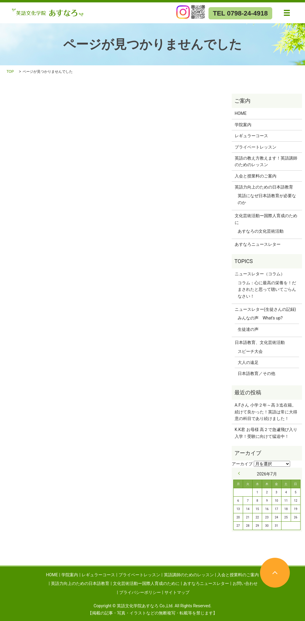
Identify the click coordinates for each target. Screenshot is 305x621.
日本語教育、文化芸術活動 (260, 342)
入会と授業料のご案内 (255, 176)
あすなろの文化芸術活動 (261, 231)
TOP (10, 71)
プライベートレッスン (255, 147)
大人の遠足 (248, 362)
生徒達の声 (248, 329)
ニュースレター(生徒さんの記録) (265, 309)
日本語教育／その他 (256, 373)
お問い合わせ (245, 583)
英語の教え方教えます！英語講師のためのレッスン (266, 161)
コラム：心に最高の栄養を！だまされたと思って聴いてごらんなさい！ (267, 289)
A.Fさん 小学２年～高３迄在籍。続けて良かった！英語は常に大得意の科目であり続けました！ (266, 412)
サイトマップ (176, 592)
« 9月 (240, 473)
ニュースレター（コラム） (260, 273)
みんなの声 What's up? (260, 318)
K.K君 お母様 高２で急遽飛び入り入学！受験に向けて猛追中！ (266, 432)
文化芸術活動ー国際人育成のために (266, 219)
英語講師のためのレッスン (189, 574)
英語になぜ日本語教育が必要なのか (267, 199)
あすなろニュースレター (258, 244)
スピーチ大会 (250, 351)
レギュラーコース (251, 135)
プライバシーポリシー (140, 592)
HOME (241, 113)
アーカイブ (242, 463)
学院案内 (243, 124)
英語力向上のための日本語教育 (264, 187)
